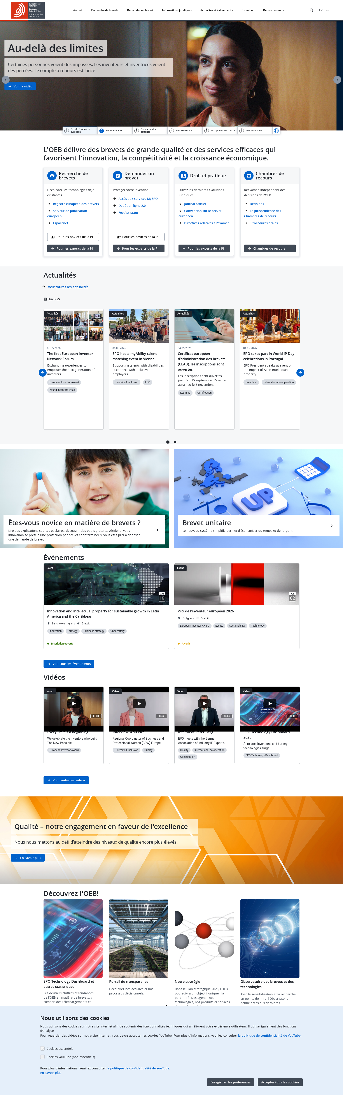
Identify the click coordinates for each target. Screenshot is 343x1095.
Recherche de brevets (104, 10)
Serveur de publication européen (67, 213)
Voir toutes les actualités (68, 287)
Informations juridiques (177, 10)
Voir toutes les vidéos (69, 780)
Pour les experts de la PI (74, 248)
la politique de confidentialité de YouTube (269, 1035)
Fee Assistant (128, 212)
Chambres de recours (269, 248)
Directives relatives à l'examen (206, 223)
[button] (45, 10)
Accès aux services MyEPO (138, 198)
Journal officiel (195, 204)
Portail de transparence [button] (128, 981)
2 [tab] (175, 442)
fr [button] (321, 10)
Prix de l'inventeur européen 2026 (206, 611)
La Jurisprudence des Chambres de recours (262, 213)
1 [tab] (168, 442)
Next (337, 80)
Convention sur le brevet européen (200, 213)
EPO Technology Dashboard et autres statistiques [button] (69, 984)
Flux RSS (53, 299)
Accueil (77, 10)
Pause (276, 130)
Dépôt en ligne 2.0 (132, 205)
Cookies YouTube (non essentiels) (71, 1057)
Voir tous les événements (72, 664)
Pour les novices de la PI (75, 237)
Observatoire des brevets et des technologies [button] (267, 984)
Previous (6, 80)
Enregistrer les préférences (230, 1082)
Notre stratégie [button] (187, 981)
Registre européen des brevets (76, 204)
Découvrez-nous (273, 10)
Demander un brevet (140, 10)
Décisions (257, 204)
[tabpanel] (171, 75)
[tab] (80, 130)
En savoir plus (30, 858)
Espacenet (60, 223)
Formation (248, 10)
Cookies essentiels (60, 1048)
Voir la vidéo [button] (29, 86)
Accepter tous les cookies (280, 1082)
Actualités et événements (216, 10)
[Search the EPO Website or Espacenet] (312, 10)
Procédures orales (264, 223)
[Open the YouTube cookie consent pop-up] (73, 703)
